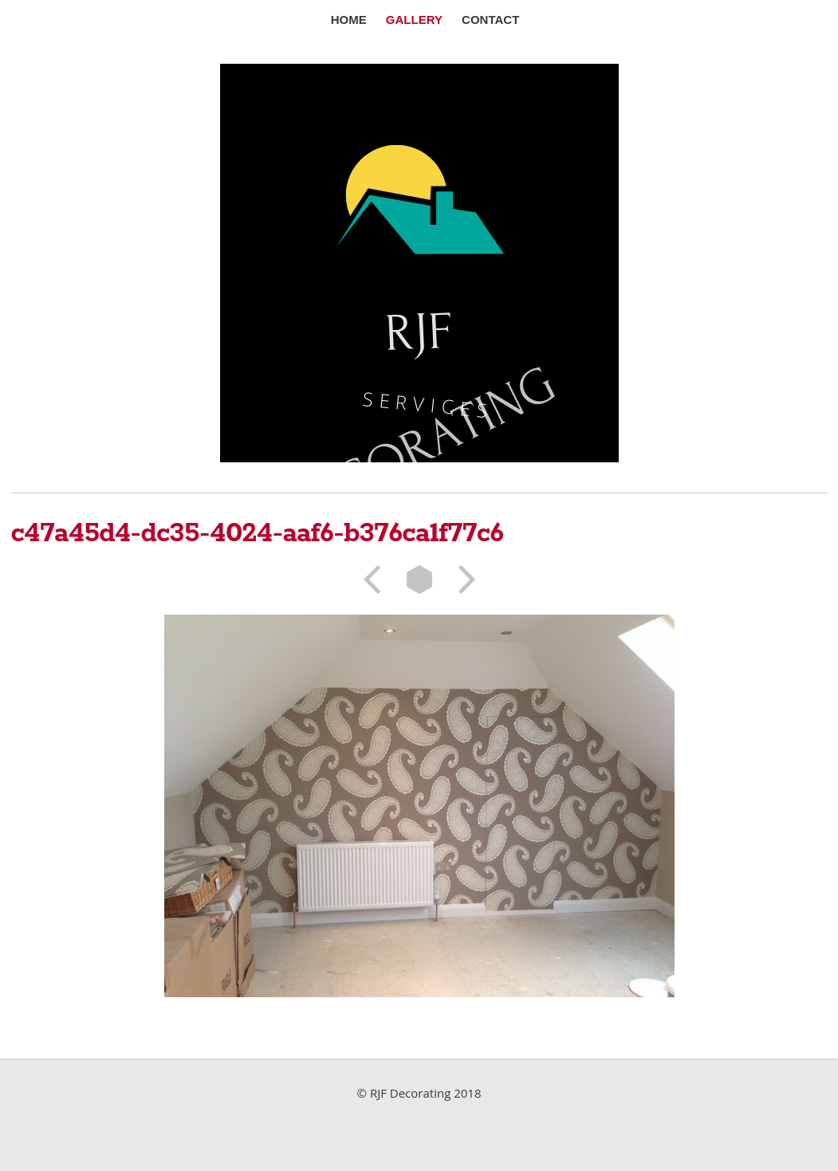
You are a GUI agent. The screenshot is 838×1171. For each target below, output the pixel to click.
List (419, 579)
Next (461, 579)
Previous (377, 579)
